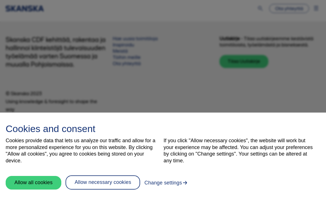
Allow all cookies (33, 182)
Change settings (163, 183)
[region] (163, 158)
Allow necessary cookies (103, 182)
